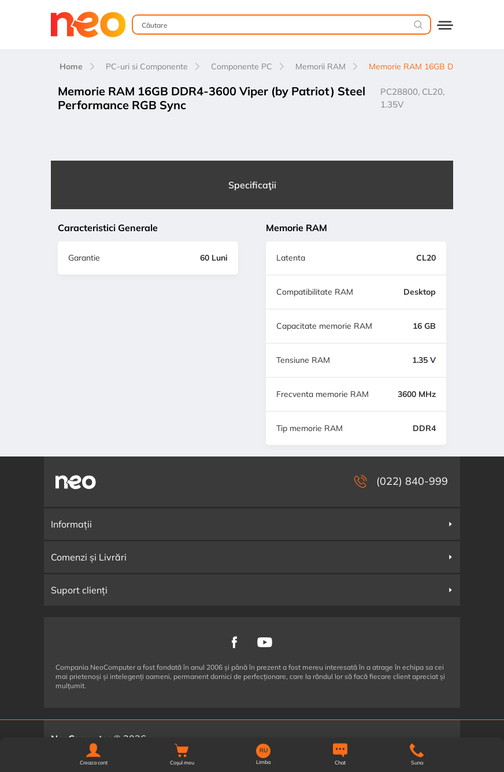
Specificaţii (252, 185)
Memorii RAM (320, 66)
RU (264, 750)
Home (71, 66)
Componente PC (241, 66)
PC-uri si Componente (147, 66)
